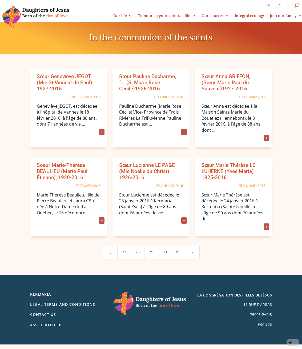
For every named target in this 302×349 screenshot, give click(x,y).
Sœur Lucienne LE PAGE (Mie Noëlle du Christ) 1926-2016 (147, 171)
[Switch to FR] (268, 6)
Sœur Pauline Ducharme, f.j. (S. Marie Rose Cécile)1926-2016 (147, 82)
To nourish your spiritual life (164, 16)
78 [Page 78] (137, 251)
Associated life (47, 324)
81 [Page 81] (178, 251)
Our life (120, 16)
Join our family (283, 16)
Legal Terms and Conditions (62, 304)
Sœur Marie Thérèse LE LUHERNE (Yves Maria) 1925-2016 (228, 171)
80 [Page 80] (165, 251)
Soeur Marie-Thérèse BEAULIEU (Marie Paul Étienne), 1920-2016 (62, 171)
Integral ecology (249, 16)
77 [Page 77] (124, 251)
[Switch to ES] (289, 6)
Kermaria (40, 294)
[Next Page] (192, 252)
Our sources (213, 16)
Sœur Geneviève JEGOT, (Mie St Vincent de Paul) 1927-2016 (64, 82)
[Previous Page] (110, 252)
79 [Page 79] (151, 251)
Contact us (43, 314)
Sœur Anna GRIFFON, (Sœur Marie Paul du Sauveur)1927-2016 (226, 82)
